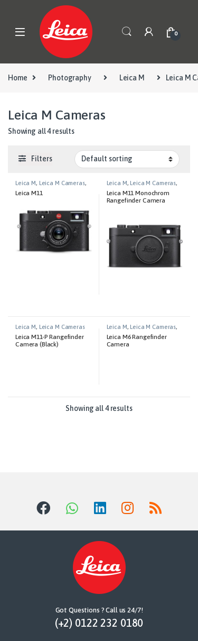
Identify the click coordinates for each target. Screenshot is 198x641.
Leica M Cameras (62, 183)
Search (127, 32)
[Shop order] (127, 159)
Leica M (132, 78)
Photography (69, 78)
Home (17, 78)
